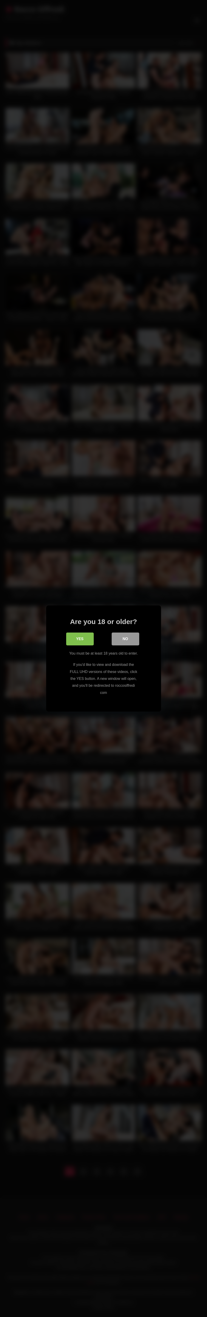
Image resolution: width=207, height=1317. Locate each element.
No (125, 639)
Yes (79, 639)
